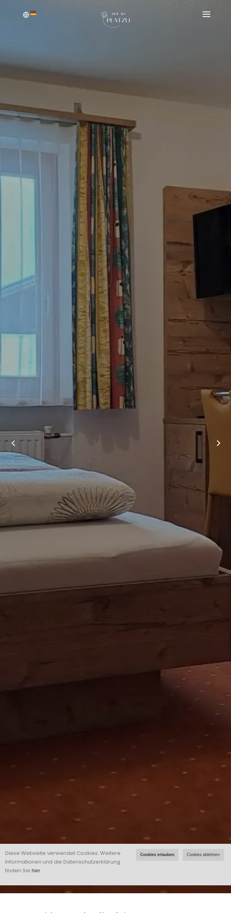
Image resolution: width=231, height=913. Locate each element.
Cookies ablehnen (203, 855)
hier (36, 870)
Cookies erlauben (157, 855)
